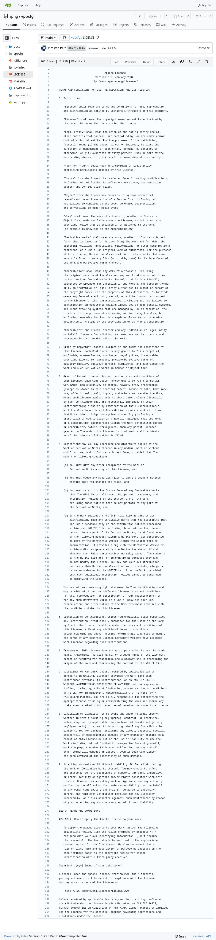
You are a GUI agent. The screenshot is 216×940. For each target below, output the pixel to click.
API (208, 936)
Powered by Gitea (16, 936)
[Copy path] (97, 37)
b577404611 (76, 48)
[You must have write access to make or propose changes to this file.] (206, 61)
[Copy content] (182, 61)
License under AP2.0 (102, 48)
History (161, 61)
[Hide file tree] (7, 38)
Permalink (130, 61)
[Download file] (173, 61)
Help (38, 5)
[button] (64, 37)
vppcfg (27, 16)
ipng (14, 16)
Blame (146, 61)
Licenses (197, 936)
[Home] (8, 5)
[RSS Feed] (140, 16)
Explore (23, 5)
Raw (116, 61)
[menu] (182, 936)
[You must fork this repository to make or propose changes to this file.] (198, 61)
